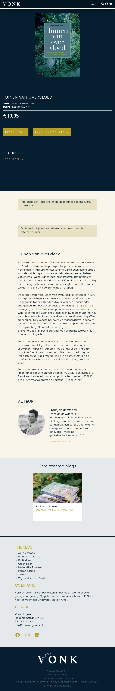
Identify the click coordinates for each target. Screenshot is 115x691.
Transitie (23, 574)
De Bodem (24, 560)
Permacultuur (26, 571)
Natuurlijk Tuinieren (30, 567)
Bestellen (14, 132)
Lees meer (58, 441)
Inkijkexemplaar (50, 132)
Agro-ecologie (27, 553)
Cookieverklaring (57, 675)
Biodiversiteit (26, 556)
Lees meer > (13, 159)
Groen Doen (25, 564)
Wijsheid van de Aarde (32, 578)
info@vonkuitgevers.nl (29, 625)
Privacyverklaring (57, 671)
